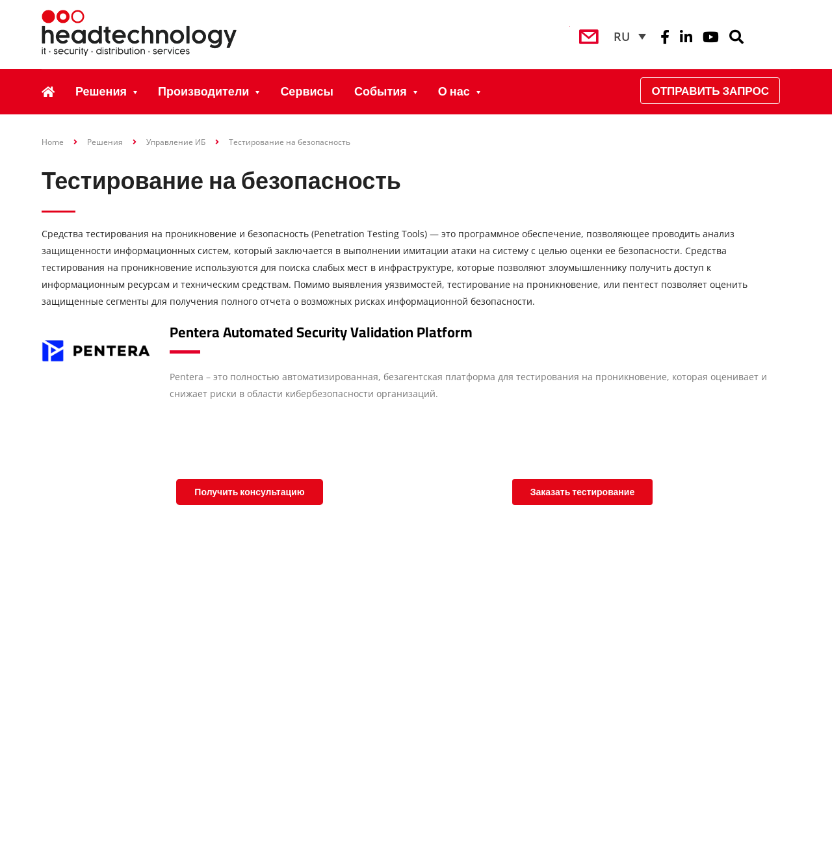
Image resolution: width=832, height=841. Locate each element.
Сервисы (306, 91)
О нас (454, 91)
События (380, 91)
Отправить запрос (710, 90)
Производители (203, 91)
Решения (101, 91)
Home (53, 142)
